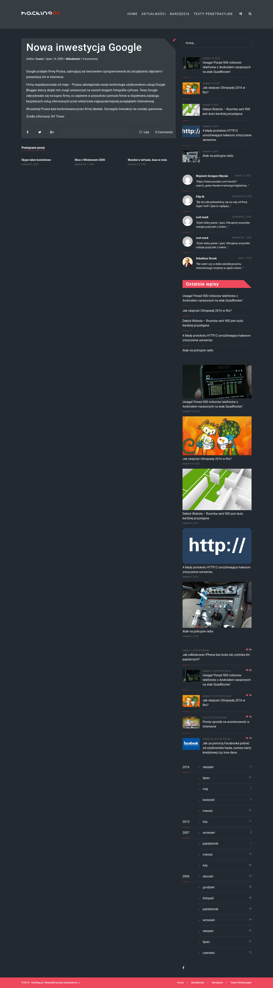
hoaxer (40, 59)
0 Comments (164, 132)
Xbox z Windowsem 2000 (90, 159)
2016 (186, 767)
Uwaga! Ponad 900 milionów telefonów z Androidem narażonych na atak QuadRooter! (227, 67)
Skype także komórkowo (36, 159)
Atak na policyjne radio (218, 156)
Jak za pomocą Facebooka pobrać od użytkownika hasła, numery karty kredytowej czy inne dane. (227, 747)
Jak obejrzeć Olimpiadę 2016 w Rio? (207, 310)
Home (132, 14)
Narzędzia (180, 14)
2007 (186, 832)
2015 (186, 822)
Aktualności (153, 14)
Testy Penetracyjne (213, 14)
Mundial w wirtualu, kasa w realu (147, 159)
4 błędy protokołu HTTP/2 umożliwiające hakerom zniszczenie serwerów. (227, 135)
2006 (186, 876)
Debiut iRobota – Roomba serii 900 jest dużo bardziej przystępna (213, 516)
